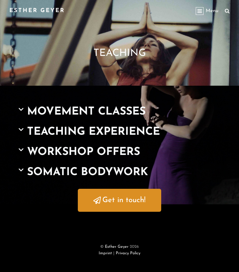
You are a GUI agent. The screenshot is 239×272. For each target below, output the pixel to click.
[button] (119, 112)
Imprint (105, 253)
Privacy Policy (128, 253)
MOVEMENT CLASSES (86, 112)
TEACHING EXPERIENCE (93, 132)
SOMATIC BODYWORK (87, 172)
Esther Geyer (37, 11)
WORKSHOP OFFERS (83, 152)
